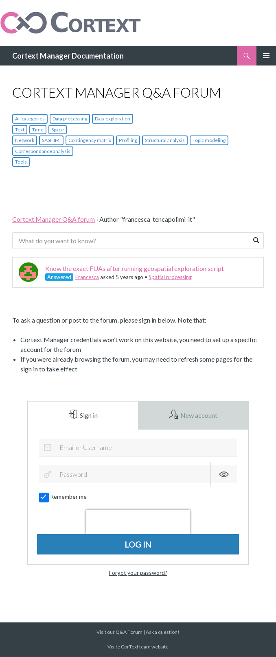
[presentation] (138, 523)
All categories (30, 119)
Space (57, 130)
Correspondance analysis (42, 151)
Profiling (128, 140)
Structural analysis (165, 140)
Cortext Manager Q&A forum (53, 219)
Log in (138, 545)
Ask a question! (163, 632)
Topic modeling (209, 140)
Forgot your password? (138, 573)
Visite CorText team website (138, 647)
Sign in (88, 415)
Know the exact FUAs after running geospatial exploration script (134, 268)
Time (38, 130)
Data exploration (112, 119)
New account (198, 415)
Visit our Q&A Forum (119, 632)
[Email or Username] (138, 448)
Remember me (63, 497)
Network (24, 140)
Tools (21, 162)
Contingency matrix (89, 140)
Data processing (70, 119)
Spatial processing (170, 277)
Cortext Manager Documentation (68, 55)
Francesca (87, 277)
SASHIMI (51, 140)
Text (19, 130)
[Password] (138, 475)
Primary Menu (266, 55)
